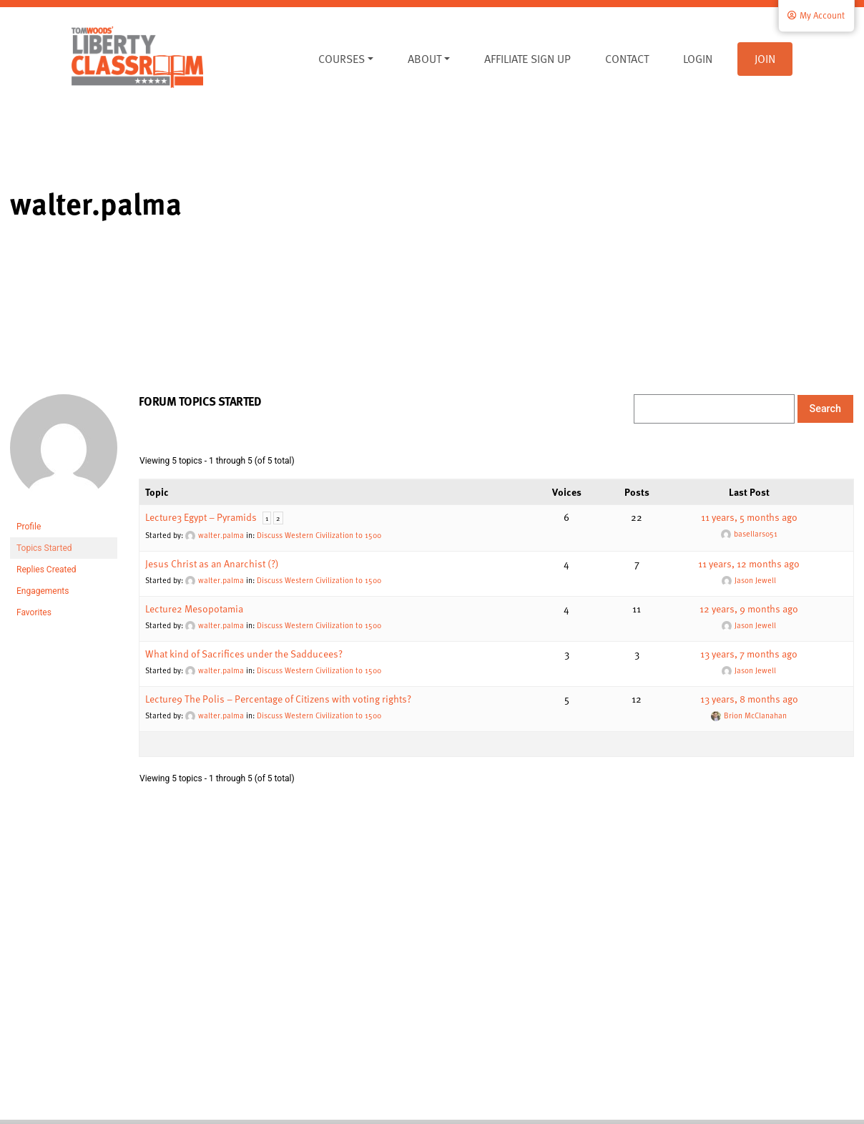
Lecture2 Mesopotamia (194, 608)
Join (765, 58)
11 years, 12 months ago (749, 563)
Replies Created (46, 570)
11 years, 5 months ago (749, 516)
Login (697, 58)
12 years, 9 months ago (748, 608)
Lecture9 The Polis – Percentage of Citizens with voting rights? (278, 698)
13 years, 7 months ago (748, 653)
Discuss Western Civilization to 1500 (319, 535)
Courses (341, 58)
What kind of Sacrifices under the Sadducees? (244, 653)
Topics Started (44, 548)
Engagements (42, 591)
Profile (28, 527)
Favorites (33, 612)
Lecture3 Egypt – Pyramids (201, 516)
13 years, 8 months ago (749, 698)
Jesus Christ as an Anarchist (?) (212, 563)
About (424, 58)
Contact (627, 58)
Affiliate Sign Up (527, 58)
